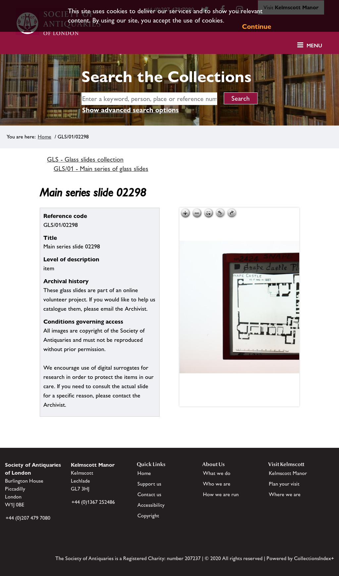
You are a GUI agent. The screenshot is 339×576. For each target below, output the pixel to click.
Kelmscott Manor (288, 473)
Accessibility (151, 505)
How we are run (221, 494)
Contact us (149, 494)
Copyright (148, 515)
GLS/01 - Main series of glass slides (101, 169)
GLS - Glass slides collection (85, 159)
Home (44, 136)
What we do (216, 473)
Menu (314, 45)
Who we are (216, 484)
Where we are (285, 494)
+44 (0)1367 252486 (93, 502)
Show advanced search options (130, 110)
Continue (256, 26)
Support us (149, 484)
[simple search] (149, 98)
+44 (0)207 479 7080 (28, 518)
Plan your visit (284, 484)
